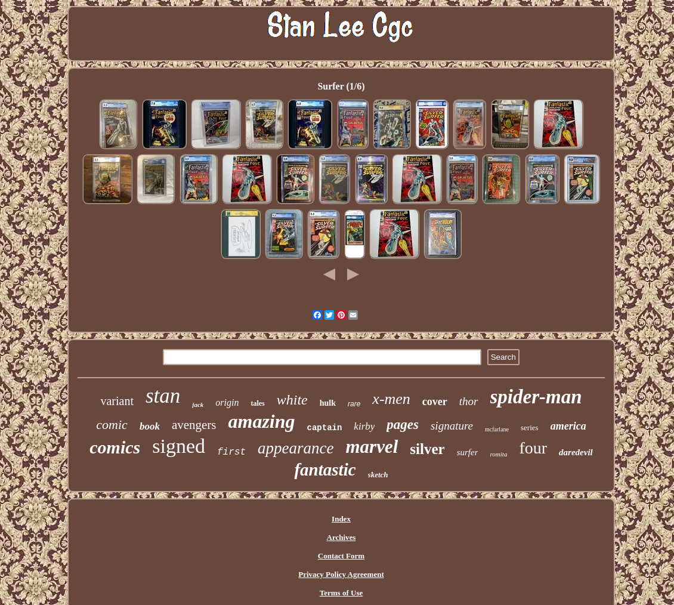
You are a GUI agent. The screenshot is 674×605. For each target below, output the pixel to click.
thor (468, 401)
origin (227, 402)
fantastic (324, 469)
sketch (378, 474)
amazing (261, 421)
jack (197, 404)
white (292, 400)
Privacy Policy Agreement (341, 574)
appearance (295, 448)
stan (163, 396)
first (231, 452)
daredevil (576, 452)
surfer (467, 452)
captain (324, 428)
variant (117, 401)
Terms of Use (341, 592)
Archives (341, 537)
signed (178, 446)
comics (114, 447)
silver (427, 449)
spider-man (536, 397)
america (568, 426)
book (150, 426)
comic (112, 424)
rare (354, 404)
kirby (364, 426)
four (533, 448)
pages (403, 424)
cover (434, 402)
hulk (328, 403)
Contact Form (341, 555)
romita (498, 454)
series (530, 427)
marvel (372, 446)
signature (452, 425)
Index (341, 518)
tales (257, 403)
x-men (391, 399)
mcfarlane (497, 429)
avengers (194, 425)
